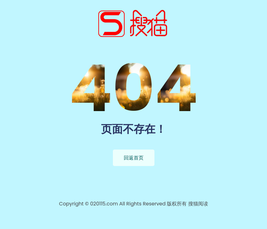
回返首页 (134, 157)
